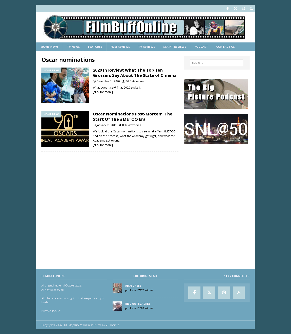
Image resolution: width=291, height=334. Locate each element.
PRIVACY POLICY (51, 311)
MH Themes (112, 325)
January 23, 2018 (106, 125)
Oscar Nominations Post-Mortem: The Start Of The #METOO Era (132, 116)
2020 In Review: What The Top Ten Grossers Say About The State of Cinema (135, 72)
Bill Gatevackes (134, 81)
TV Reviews (146, 47)
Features (95, 47)
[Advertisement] (217, 174)
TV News (73, 47)
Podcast (201, 47)
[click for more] (103, 92)
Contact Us (225, 47)
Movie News (49, 47)
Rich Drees (133, 285)
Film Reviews (120, 47)
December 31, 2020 (108, 81)
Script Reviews (174, 47)
